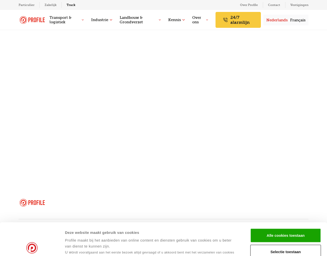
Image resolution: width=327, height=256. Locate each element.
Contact (274, 5)
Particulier (26, 5)
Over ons (200, 19)
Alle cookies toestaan (285, 203)
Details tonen (240, 246)
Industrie (101, 20)
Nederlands (277, 20)
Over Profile (249, 5)
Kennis (176, 20)
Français (297, 20)
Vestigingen (299, 5)
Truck (71, 5)
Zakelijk (50, 5)
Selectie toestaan (286, 219)
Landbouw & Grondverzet (140, 19)
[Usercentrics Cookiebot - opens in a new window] (32, 246)
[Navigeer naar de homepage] (32, 20)
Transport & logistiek (67, 19)
